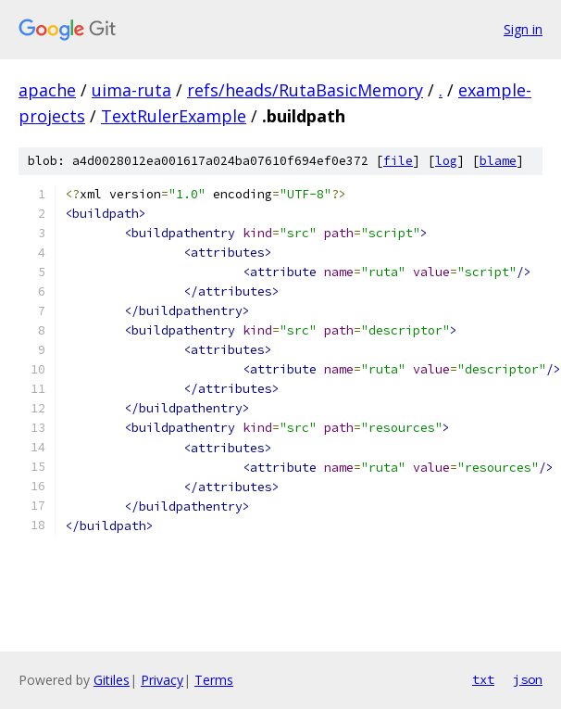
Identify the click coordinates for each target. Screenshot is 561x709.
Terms (213, 680)
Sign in (523, 29)
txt (483, 679)
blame (498, 161)
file (398, 161)
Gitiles (112, 680)
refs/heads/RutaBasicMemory (305, 90)
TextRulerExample (173, 116)
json (527, 679)
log (446, 161)
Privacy (162, 680)
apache (47, 90)
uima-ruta (131, 90)
